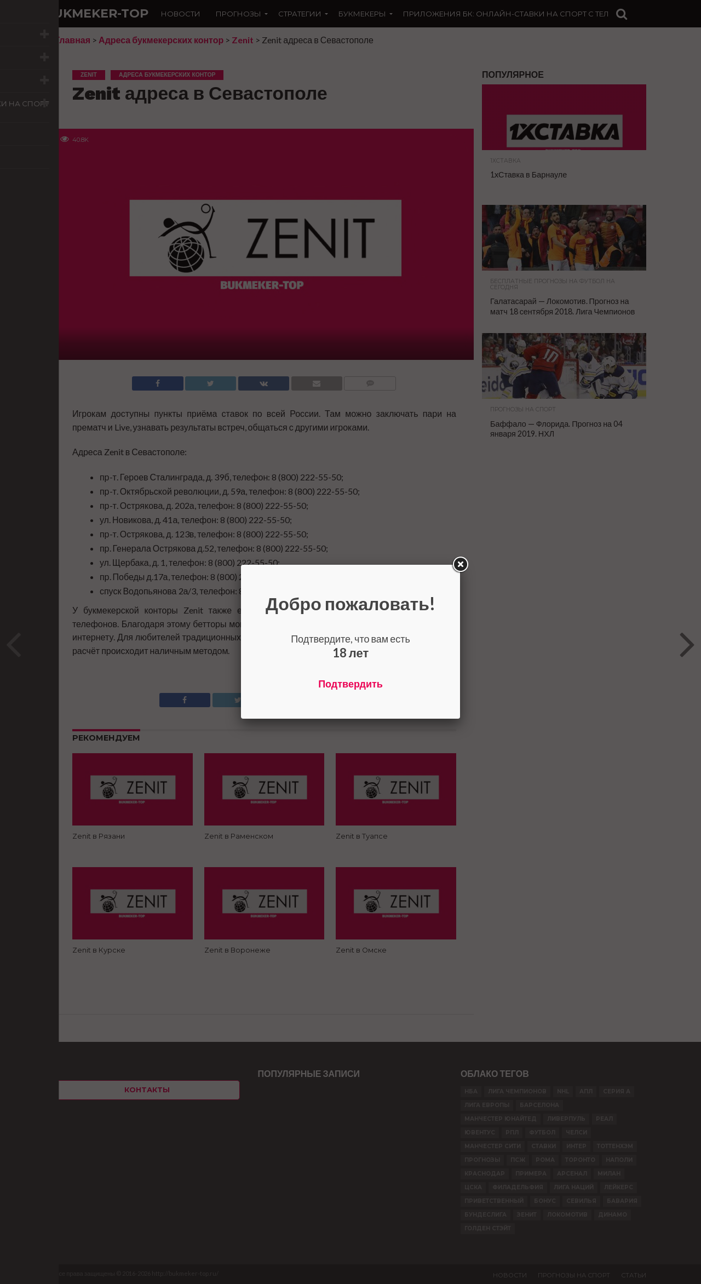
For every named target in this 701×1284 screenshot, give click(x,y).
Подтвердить (350, 684)
